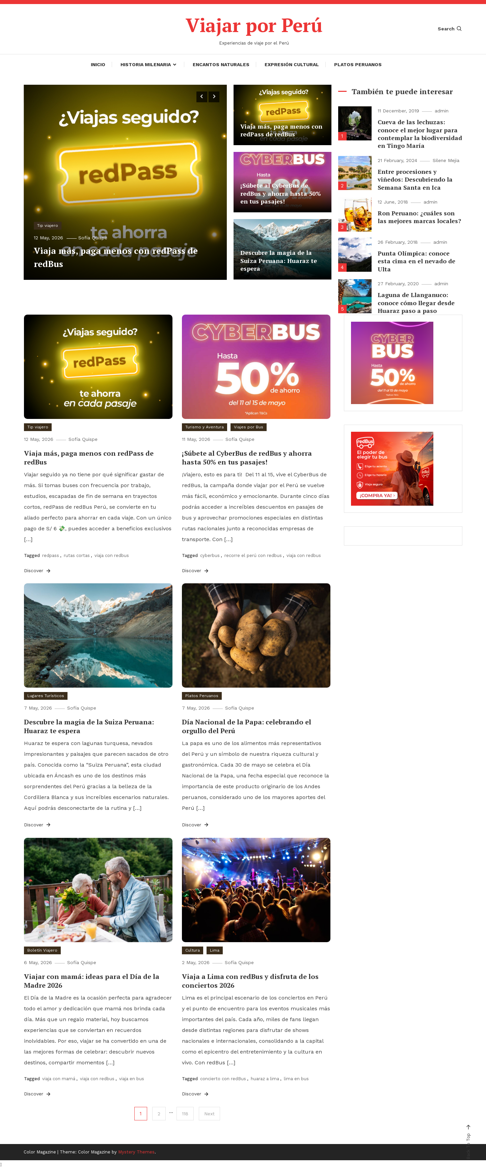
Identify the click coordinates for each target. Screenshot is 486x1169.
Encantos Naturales (221, 64)
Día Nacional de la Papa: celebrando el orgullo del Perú (246, 726)
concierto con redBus (223, 1078)
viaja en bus (131, 1078)
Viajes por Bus (248, 426)
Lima (214, 950)
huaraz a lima (265, 1078)
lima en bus (296, 1078)
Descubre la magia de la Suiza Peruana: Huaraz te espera (278, 260)
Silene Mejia (446, 160)
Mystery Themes (136, 1151)
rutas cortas (77, 555)
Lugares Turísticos (45, 695)
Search (450, 28)
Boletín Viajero (42, 950)
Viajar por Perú (254, 24)
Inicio (98, 64)
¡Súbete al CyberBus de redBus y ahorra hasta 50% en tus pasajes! (280, 193)
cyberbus (210, 555)
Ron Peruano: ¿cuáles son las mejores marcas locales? (419, 217)
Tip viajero (47, 225)
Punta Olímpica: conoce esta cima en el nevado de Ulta (416, 261)
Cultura (192, 950)
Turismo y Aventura (204, 426)
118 (185, 1113)
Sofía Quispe (93, 237)
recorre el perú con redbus (253, 555)
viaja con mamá (58, 1078)
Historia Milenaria (145, 64)
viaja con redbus (111, 555)
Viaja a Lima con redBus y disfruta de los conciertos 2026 (250, 980)
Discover (38, 570)
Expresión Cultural (292, 64)
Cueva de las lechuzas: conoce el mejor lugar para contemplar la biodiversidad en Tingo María (420, 134)
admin (442, 110)
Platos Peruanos (358, 64)
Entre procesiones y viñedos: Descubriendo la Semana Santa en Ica (415, 179)
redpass (50, 555)
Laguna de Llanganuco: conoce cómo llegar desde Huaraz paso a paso (416, 303)
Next (209, 1113)
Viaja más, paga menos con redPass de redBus (281, 130)
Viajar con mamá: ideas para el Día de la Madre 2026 (91, 980)
